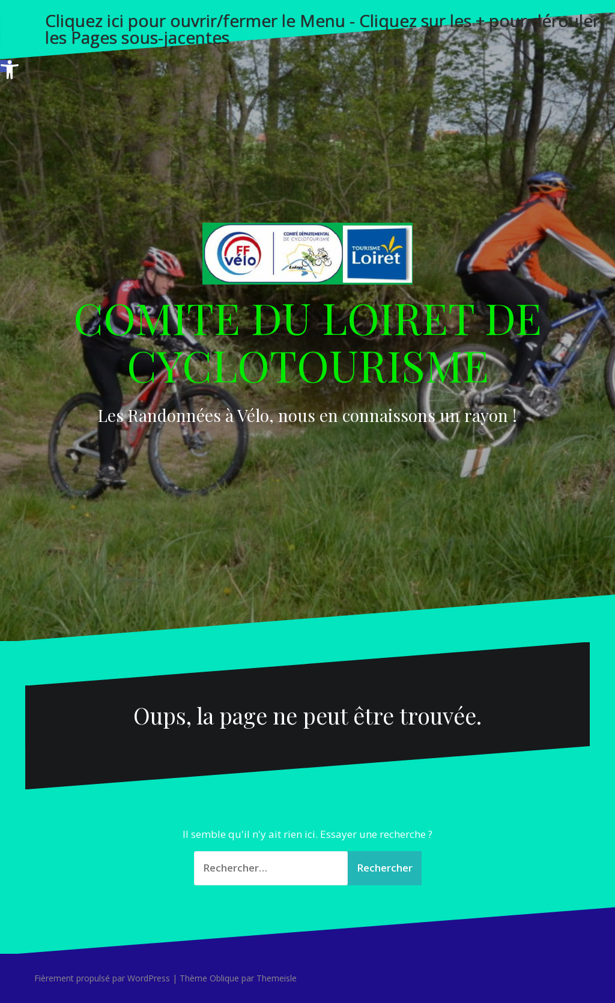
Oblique (224, 978)
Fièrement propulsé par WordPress (102, 978)
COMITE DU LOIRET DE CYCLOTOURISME (307, 340)
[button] (6, 66)
